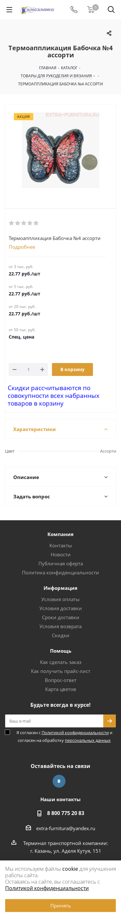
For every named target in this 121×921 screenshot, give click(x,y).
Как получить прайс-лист (60, 671)
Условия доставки (60, 608)
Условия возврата (60, 626)
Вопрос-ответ (60, 680)
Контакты (60, 545)
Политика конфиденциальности (60, 572)
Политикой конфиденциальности (75, 732)
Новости (61, 554)
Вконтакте (59, 781)
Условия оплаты (60, 599)
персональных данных (88, 740)
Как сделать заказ (60, 662)
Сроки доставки (60, 617)
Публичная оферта (60, 563)
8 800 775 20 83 (65, 813)
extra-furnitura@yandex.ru (65, 828)
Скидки (60, 635)
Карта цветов (60, 689)
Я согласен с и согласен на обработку (64, 736)
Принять (60, 905)
